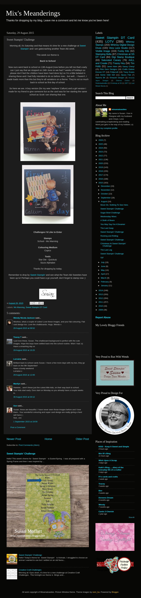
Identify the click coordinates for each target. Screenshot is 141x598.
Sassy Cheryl (128, 66)
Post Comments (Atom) (29, 445)
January (105, 285)
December (106, 186)
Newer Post (14, 438)
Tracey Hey (119, 63)
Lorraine (17, 359)
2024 (101, 148)
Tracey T (17, 337)
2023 (101, 152)
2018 (101, 171)
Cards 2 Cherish (106, 511)
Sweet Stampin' (38, 275)
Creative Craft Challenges (30, 570)
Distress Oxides (123, 80)
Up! (102, 257)
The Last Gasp (107, 228)
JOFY (127, 83)
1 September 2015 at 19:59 (25, 422)
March (104, 278)
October (105, 194)
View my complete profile (106, 128)
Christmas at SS (116, 83)
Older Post (82, 438)
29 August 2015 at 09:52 (24, 328)
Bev (100, 491)
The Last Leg (106, 250)
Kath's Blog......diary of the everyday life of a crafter (111, 468)
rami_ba (96, 592)
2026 (101, 140)
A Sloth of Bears (107, 220)
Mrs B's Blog (105, 453)
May (103, 270)
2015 (101, 183)
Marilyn (16, 384)
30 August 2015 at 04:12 (24, 397)
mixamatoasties (119, 109)
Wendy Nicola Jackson (24, 318)
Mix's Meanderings (33, 13)
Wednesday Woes (108, 216)
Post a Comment (17, 427)
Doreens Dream (106, 498)
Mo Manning (19, 307)
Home (48, 438)
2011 (101, 302)
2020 (101, 163)
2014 (101, 290)
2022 (101, 156)
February (105, 282)
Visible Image (102, 51)
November (106, 190)
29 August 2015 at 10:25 (24, 350)
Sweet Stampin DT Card (36, 307)
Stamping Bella (103, 54)
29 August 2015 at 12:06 (24, 375)
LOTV (109, 41)
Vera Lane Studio (118, 48)
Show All (131, 517)
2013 (101, 294)
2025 (101, 144)
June (103, 266)
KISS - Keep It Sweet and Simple (114, 446)
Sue (15, 406)
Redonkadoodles (101, 83)
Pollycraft (114, 72)
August (104, 201)
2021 (101, 159)
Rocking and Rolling (109, 236)
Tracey (102, 484)
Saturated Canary (111, 60)
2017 (101, 175)
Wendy (102, 505)
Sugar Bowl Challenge (110, 213)
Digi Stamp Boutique (123, 57)
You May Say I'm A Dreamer (112, 224)
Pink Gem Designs (108, 69)
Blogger (115, 592)
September (106, 198)
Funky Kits (123, 51)
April (103, 274)
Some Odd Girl (107, 75)
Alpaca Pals (126, 75)
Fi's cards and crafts (108, 477)
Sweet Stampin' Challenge (21, 453)
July (103, 262)
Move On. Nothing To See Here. (114, 205)
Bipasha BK (100, 78)
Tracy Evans (128, 72)
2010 (101, 306)
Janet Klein (112, 66)
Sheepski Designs (117, 78)
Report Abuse (103, 317)
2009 (101, 310)
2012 (101, 298)
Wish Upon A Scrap (108, 460)
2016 (101, 179)
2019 (101, 167)
